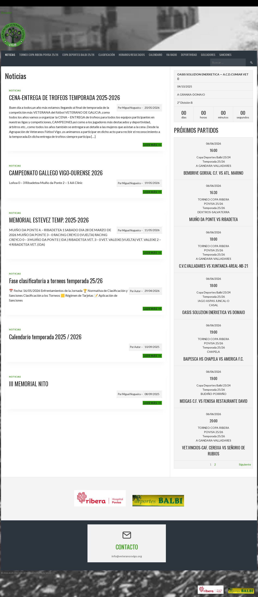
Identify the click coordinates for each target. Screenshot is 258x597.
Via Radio (171, 54)
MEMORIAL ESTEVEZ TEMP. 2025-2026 (49, 220)
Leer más (153, 145)
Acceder (6, 12)
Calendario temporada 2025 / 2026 (45, 337)
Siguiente (245, 464)
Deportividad (189, 54)
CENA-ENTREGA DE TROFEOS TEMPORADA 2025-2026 (64, 97)
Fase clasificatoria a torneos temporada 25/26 (56, 281)
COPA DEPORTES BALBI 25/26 (78, 54)
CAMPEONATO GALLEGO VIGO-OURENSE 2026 (56, 173)
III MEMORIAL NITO (28, 384)
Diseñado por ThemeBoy (242, 573)
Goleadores (208, 54)
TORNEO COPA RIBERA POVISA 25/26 (38, 54)
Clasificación (106, 54)
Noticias (10, 54)
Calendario (155, 54)
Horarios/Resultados (132, 54)
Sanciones (225, 54)
